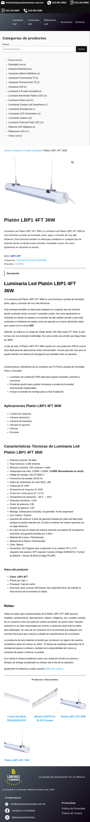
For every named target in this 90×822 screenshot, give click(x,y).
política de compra (54, 669)
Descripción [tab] (13, 273)
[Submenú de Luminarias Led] (40, 22)
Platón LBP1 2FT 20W (73, 716)
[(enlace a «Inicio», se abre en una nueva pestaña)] (13, 777)
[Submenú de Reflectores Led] (57, 22)
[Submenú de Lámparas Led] (24, 22)
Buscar (6, 44)
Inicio (6, 150)
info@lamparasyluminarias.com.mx (28, 804)
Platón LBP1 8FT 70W (16, 760)
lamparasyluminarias (24, 817)
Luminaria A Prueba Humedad (26, 150)
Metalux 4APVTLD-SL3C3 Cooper (45, 718)
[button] (72, 162)
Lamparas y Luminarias (23, 810)
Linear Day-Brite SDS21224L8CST (16, 718)
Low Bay (19, 264)
